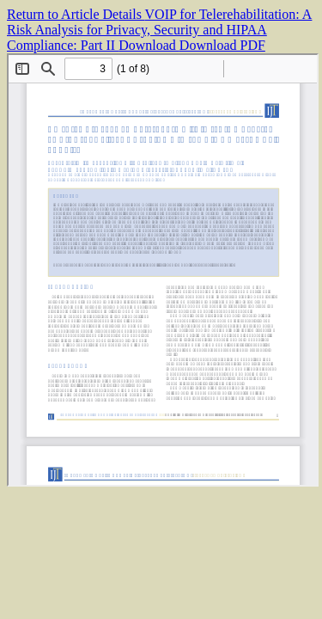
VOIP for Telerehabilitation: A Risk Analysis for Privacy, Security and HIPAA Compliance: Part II (159, 29)
